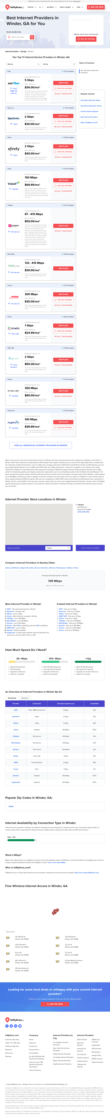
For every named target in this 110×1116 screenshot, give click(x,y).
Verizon (10, 623)
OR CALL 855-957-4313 (63, 94)
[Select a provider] (58, 548)
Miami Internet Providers (62, 1061)
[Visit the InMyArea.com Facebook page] (7, 1026)
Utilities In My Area (12, 1046)
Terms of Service (35, 1070)
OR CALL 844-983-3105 (63, 191)
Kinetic (9, 626)
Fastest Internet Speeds (89, 111)
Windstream (96, 1052)
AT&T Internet (82, 1040)
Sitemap (8, 1056)
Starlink (10, 630)
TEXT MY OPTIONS (63, 88)
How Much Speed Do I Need (91, 106)
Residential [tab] (12, 698)
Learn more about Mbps (56, 862)
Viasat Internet (82, 1061)
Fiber (19, 626)
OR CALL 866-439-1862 (63, 365)
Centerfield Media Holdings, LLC (56, 1084)
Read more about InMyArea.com (87, 873)
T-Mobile (10, 618)
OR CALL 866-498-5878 (63, 305)
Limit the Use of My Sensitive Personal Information (36, 1064)
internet (31, 7)
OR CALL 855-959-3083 (63, 127)
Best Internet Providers (89, 117)
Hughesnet (11, 633)
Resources (9, 1053)
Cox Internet (81, 1054)
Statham (70, 568)
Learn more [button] (77, 1)
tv (40, 7)
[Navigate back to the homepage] (14, 7)
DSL (38, 626)
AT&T (9, 609)
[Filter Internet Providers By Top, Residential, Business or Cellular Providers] (22, 64)
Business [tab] (25, 698)
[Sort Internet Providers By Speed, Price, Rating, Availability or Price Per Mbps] (58, 64)
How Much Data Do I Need (90, 100)
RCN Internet (96, 1049)
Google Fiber (96, 1055)
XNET (16, 763)
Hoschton (44, 568)
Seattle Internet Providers (62, 1064)
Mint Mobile (11, 621)
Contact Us (33, 1046)
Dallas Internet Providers (62, 1054)
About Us (32, 1043)
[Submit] (32, 37)
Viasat (9, 616)
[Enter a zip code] (21, 37)
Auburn (8, 568)
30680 (11, 806)
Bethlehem (16, 568)
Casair (15, 769)
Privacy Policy (34, 1050)
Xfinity (9, 614)
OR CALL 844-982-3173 (63, 157)
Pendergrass (61, 568)
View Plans (63, 83)
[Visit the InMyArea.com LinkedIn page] (15, 1026)
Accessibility (33, 1053)
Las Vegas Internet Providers (63, 1057)
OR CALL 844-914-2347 (63, 231)
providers (50, 7)
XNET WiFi (11, 628)
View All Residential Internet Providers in (40, 445)
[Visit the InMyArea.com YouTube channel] (20, 1026)
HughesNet (16, 782)
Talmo (76, 568)
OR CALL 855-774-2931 (63, 396)
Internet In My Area (12, 1040)
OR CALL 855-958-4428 (63, 336)
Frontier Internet (83, 1058)
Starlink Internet (97, 1062)
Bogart (23, 568)
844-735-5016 (96, 7)
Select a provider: (13, 548)
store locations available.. (90, 548)
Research (8, 1050)
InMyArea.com (16, 1084)
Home (31, 1040)
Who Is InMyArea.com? (89, 123)
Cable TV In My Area (12, 1043)
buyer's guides (65, 7)
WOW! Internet (97, 1059)
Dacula (37, 568)
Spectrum (10, 611)
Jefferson (52, 568)
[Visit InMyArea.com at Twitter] (11, 1026)
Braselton (30, 568)
